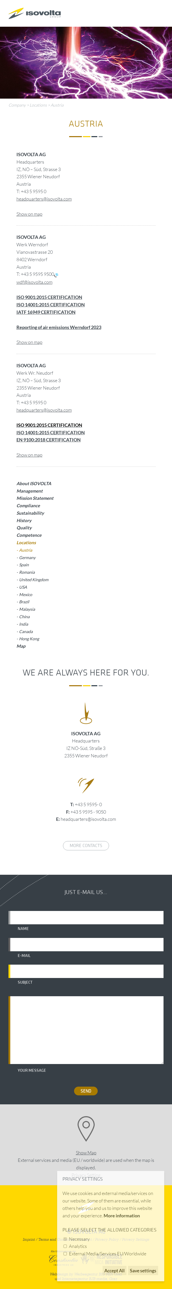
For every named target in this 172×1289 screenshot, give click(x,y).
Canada (26, 631)
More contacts (86, 846)
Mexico (25, 594)
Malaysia (27, 609)
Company (17, 105)
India (23, 624)
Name (23, 928)
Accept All (114, 1270)
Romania (27, 572)
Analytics (78, 1246)
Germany (27, 557)
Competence (28, 535)
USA (23, 587)
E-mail (24, 955)
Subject (25, 982)
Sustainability (30, 513)
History (23, 520)
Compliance (28, 505)
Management (29, 491)
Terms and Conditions (56, 1239)
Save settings (143, 1270)
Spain (24, 564)
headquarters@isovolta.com (44, 199)
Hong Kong (29, 638)
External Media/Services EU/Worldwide (107, 1253)
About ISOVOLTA (33, 483)
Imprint (29, 1239)
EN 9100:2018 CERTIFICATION (48, 440)
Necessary (79, 1239)
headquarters (29, 410)
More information (122, 1215)
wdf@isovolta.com (34, 282)
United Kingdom (33, 579)
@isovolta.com (57, 410)
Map (20, 646)
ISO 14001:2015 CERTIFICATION (50, 432)
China (24, 616)
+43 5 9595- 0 (88, 804)
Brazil (24, 601)
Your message (32, 1070)
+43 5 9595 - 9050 (88, 812)
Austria (57, 105)
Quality (24, 527)
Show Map (86, 1152)
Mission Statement (34, 498)
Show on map (29, 214)
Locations (38, 105)
